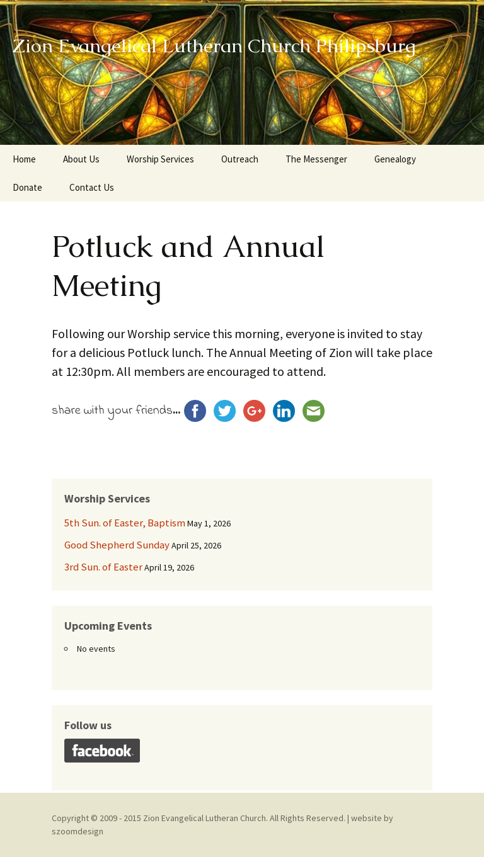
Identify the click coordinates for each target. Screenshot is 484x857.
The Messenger (316, 159)
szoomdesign (77, 831)
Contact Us (91, 187)
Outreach (239, 159)
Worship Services (160, 159)
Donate (27, 187)
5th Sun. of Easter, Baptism (124, 523)
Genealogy (395, 159)
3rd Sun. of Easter (103, 567)
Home (24, 159)
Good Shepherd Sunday (117, 545)
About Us (81, 159)
